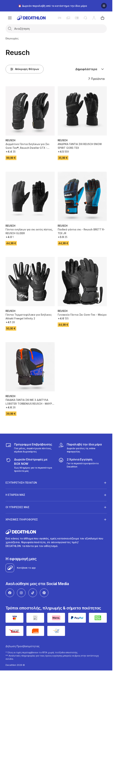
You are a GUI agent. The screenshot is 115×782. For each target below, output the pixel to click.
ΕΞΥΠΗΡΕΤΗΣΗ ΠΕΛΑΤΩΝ (21, 482)
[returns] (30, 465)
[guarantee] (82, 465)
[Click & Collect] (82, 447)
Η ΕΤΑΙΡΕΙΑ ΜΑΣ (15, 494)
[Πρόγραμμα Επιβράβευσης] (30, 447)
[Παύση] (104, 6)
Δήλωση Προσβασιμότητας (22, 646)
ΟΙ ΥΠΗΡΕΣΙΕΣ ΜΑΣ (17, 507)
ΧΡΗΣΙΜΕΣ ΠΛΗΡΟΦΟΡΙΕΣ (22, 519)
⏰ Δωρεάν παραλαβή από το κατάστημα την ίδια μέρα (52, 5)
